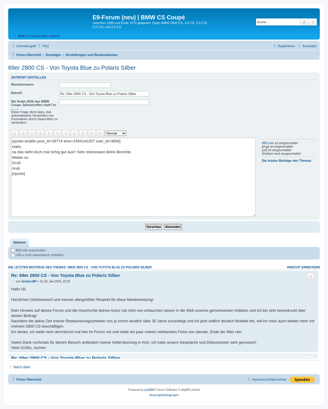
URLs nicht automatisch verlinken (37, 255)
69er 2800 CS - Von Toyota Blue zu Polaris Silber (72, 67)
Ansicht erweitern (303, 267)
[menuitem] (43, 46)
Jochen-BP (29, 281)
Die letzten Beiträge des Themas (286, 160)
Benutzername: (22, 84)
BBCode (268, 143)
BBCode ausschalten (28, 250)
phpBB (148, 389)
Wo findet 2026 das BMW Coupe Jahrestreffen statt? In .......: (33, 105)
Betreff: (17, 93)
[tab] (19, 243)
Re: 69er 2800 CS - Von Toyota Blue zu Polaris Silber (65, 275)
